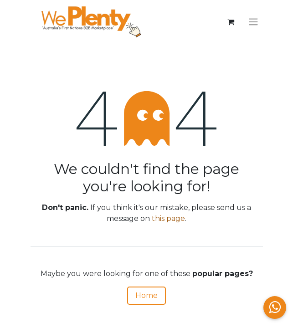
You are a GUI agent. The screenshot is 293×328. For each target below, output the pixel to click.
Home (146, 295)
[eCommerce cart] (231, 22)
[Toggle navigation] (253, 22)
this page (168, 218)
